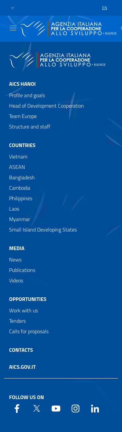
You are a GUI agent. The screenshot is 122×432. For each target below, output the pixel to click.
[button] (13, 8)
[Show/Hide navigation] (13, 28)
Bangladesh (22, 177)
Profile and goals (27, 95)
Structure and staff (29, 126)
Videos (16, 280)
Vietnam (18, 156)
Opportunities (28, 299)
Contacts (21, 350)
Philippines (20, 198)
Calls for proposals (28, 331)
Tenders (17, 321)
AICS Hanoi (22, 84)
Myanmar (19, 219)
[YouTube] (56, 407)
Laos (14, 209)
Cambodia (19, 188)
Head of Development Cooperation (46, 106)
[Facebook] (17, 407)
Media (16, 248)
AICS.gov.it (22, 367)
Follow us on (26, 397)
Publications (22, 270)
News (15, 259)
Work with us (23, 310)
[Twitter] (36, 407)
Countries (22, 145)
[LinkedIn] (95, 407)
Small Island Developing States (43, 229)
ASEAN (17, 167)
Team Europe (23, 116)
